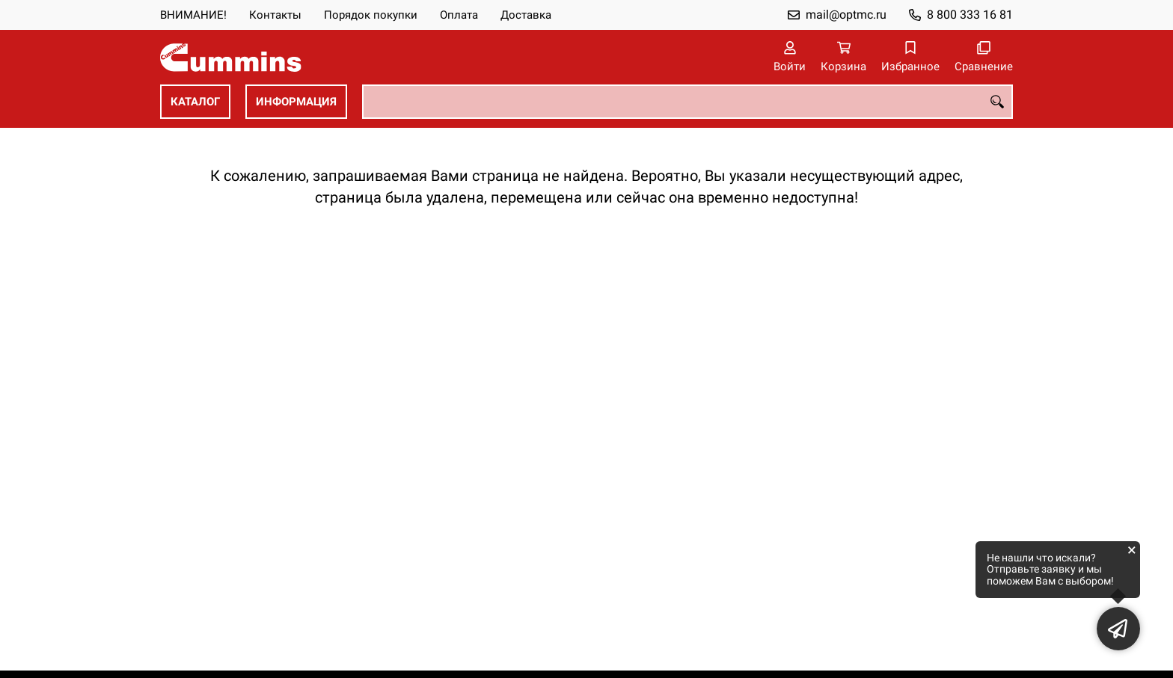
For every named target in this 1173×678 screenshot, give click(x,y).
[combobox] (687, 101)
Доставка (525, 15)
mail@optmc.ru (846, 14)
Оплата (459, 15)
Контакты (275, 15)
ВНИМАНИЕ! (193, 15)
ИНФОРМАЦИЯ (296, 101)
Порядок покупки (370, 15)
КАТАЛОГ (195, 101)
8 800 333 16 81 (970, 14)
